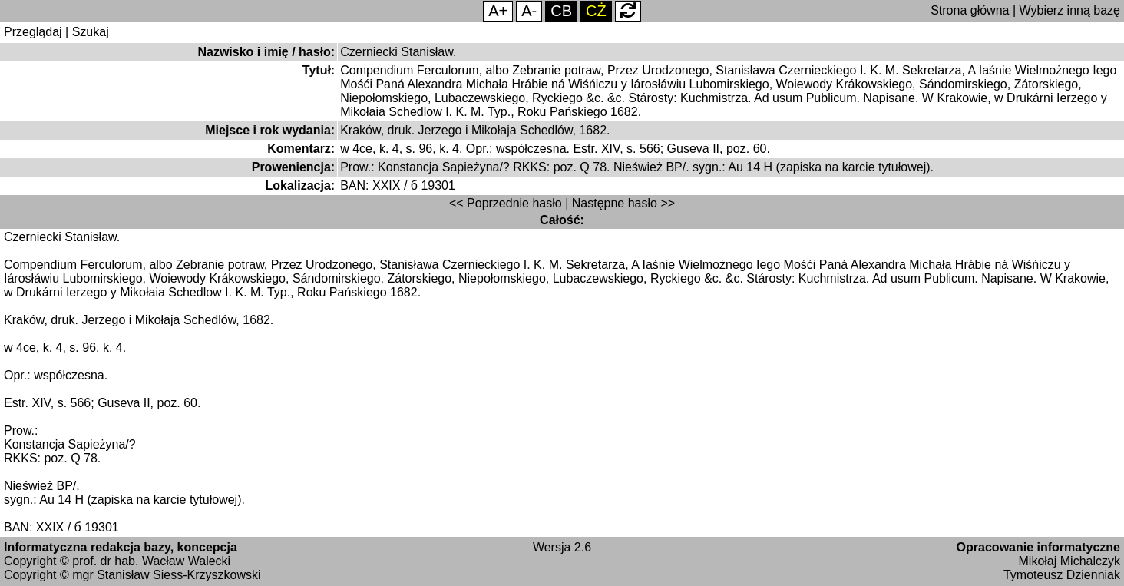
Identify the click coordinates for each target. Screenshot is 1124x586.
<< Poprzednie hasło (505, 203)
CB (561, 10)
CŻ (596, 10)
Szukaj (90, 31)
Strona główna (970, 10)
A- (529, 10)
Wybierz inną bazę (1070, 10)
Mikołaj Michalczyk (1069, 561)
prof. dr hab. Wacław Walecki (151, 561)
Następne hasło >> (623, 203)
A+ (497, 10)
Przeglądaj (33, 31)
